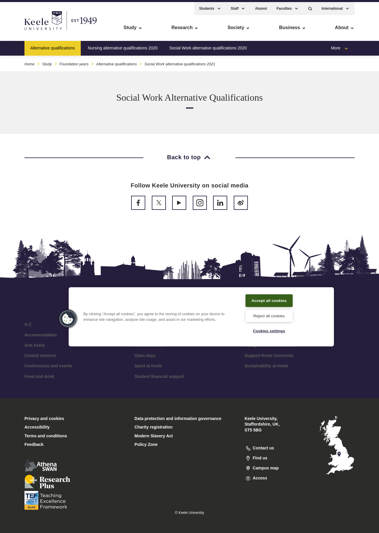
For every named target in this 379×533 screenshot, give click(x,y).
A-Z (27, 324)
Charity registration (153, 427)
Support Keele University (269, 355)
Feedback (34, 444)
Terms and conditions (45, 436)
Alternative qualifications (52, 45)
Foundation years (73, 61)
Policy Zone (146, 444)
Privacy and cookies (44, 418)
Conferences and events (48, 365)
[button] (310, 6)
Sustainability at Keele (267, 365)
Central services (40, 355)
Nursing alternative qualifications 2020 (123, 45)
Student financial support (159, 376)
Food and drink (39, 376)
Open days (145, 355)
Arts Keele (34, 345)
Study (47, 61)
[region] (201, 316)
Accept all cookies (269, 299)
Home (29, 61)
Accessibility (22, 29)
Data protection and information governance (177, 418)
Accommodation (40, 335)
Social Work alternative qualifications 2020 (208, 45)
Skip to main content (31, 29)
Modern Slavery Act (153, 436)
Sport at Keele (148, 365)
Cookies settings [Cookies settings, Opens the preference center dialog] (269, 330)
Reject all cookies (269, 315)
